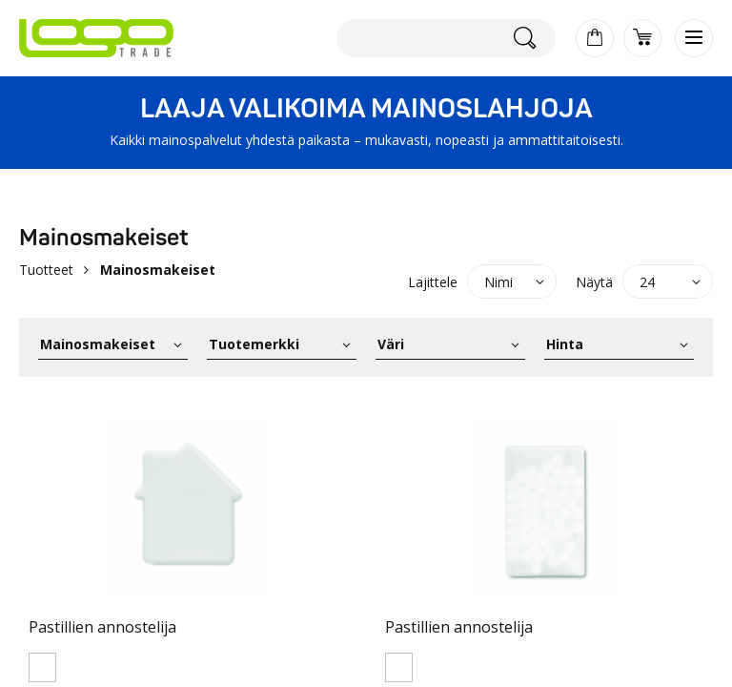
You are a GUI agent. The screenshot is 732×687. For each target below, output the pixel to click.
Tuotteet (46, 269)
